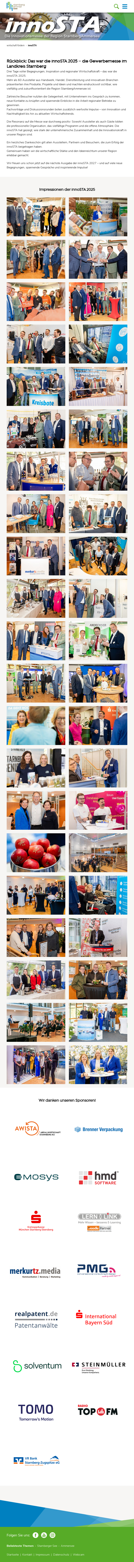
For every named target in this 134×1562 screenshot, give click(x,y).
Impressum (43, 1555)
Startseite (13, 1555)
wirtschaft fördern (16, 45)
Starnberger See (47, 1546)
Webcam (78, 1555)
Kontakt (27, 1555)
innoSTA (32, 45)
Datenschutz (61, 1555)
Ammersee (67, 1546)
